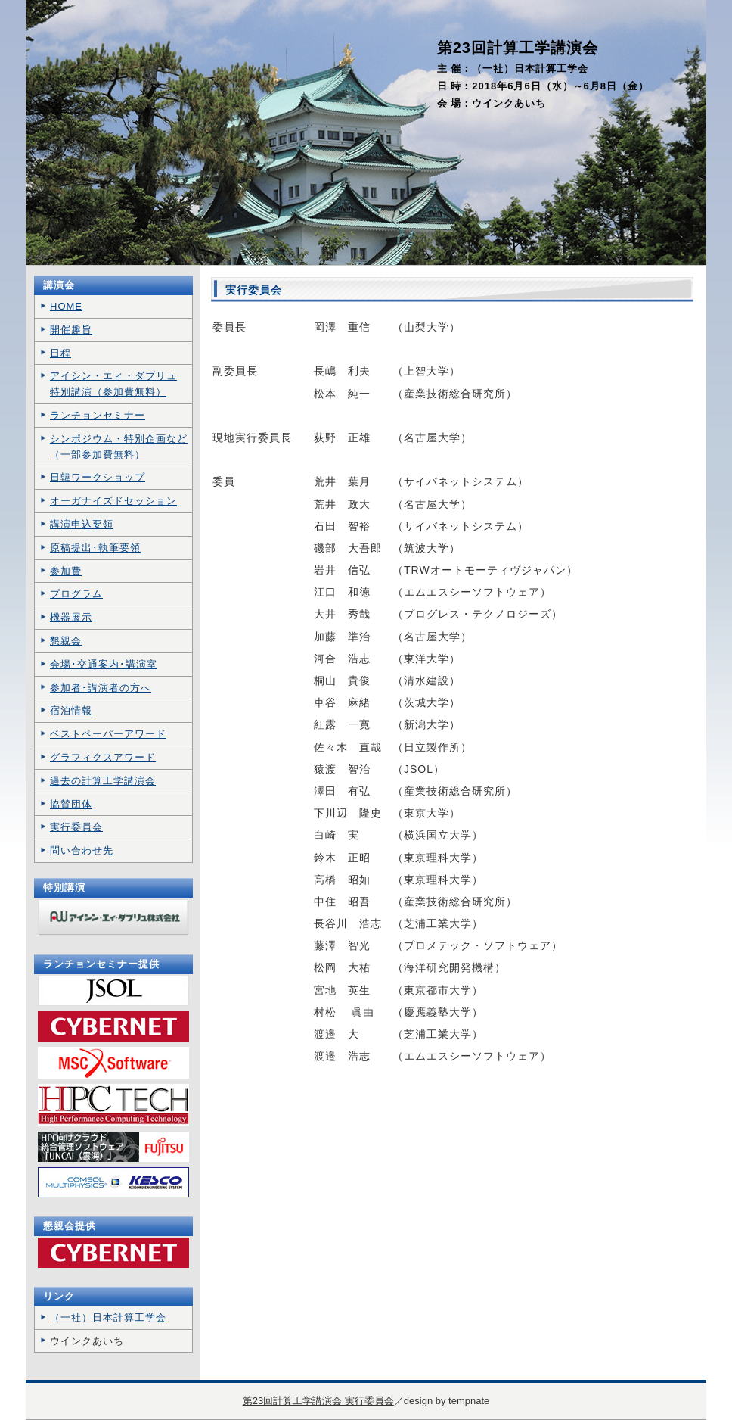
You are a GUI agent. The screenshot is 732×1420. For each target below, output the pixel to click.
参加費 (66, 571)
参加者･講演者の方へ (100, 687)
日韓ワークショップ (97, 477)
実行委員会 (76, 827)
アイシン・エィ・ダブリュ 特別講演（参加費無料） (113, 383)
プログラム (76, 593)
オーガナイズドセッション (113, 500)
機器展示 (71, 617)
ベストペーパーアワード (108, 734)
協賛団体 (71, 804)
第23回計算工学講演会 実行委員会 (318, 1400)
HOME (66, 306)
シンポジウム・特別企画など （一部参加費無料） (119, 446)
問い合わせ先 (81, 850)
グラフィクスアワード (103, 757)
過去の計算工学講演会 (103, 780)
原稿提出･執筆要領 (95, 547)
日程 (60, 353)
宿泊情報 (71, 710)
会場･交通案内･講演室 (103, 664)
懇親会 (66, 640)
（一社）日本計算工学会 (108, 1317)
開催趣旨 (71, 329)
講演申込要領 (81, 524)
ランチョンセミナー (97, 415)
